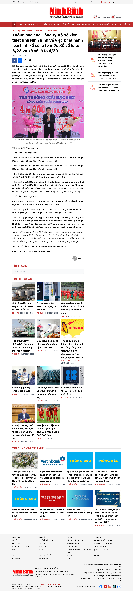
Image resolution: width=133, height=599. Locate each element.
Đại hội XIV (43, 558)
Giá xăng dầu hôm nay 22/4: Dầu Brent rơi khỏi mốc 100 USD (23, 306)
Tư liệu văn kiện (100, 547)
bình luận (19, 266)
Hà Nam (97, 555)
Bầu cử (69, 558)
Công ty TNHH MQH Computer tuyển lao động (79, 513)
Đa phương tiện (101, 17)
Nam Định (16, 558)
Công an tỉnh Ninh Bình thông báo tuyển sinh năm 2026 (24, 513)
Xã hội (56, 24)
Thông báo (52, 31)
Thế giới (69, 555)
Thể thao (43, 543)
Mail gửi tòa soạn (92, 2)
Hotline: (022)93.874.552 (77, 2)
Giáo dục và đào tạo (85, 24)
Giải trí (15, 550)
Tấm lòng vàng (72, 547)
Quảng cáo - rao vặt (31, 31)
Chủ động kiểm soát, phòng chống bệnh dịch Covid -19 (48, 344)
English (24, 2)
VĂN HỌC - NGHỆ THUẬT (21, 547)
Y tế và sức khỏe (67, 24)
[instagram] (109, 586)
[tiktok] (114, 586)
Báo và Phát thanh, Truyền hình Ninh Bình (46, 584)
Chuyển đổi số (45, 555)
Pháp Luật (122, 24)
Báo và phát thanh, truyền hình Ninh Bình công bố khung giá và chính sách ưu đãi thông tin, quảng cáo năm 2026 (107, 516)
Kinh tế (31, 24)
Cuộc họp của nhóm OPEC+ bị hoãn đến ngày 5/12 (71, 390)
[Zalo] (119, 586)
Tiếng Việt (16, 2)
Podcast (43, 550)
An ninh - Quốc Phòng (106, 24)
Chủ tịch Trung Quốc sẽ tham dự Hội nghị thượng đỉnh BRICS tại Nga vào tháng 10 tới (23, 432)
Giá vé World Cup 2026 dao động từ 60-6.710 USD (46, 306)
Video (14, 555)
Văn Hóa (48, 24)
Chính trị (22, 24)
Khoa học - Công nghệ (103, 543)
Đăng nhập (106, 2)
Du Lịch (39, 24)
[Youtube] (105, 586)
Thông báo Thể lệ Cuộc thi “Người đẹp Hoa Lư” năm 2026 (52, 513)
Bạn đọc (42, 547)
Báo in (116, 17)
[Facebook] (100, 586)
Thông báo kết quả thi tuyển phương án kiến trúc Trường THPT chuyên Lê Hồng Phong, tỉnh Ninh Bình (24, 478)
